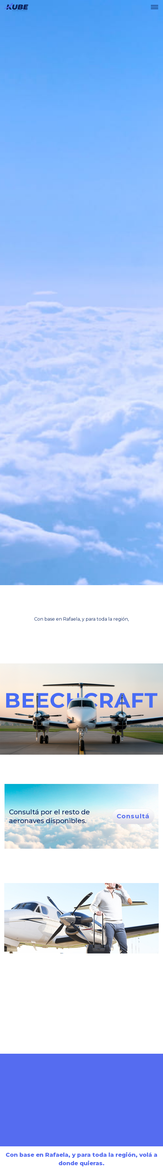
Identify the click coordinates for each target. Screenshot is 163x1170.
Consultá (133, 816)
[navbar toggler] (154, 7)
